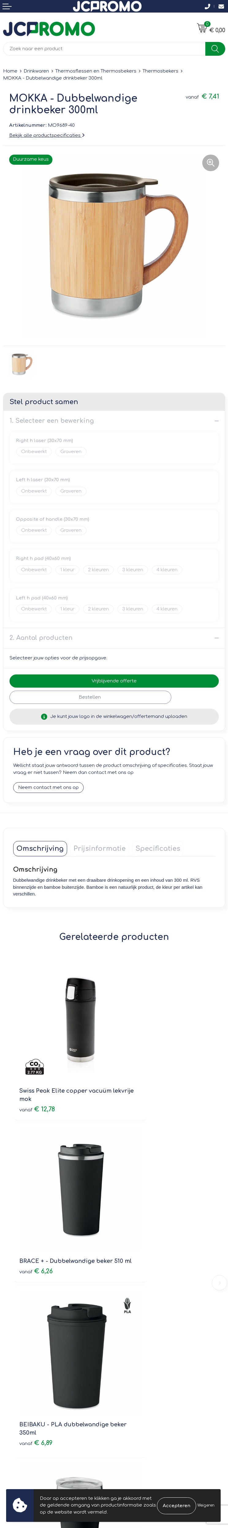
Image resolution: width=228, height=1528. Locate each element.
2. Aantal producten (41, 637)
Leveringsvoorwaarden (143, 1366)
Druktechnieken (135, 1300)
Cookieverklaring (136, 1375)
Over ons (127, 1274)
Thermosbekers (160, 71)
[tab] (40, 848)
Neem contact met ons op (48, 787)
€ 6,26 (137, 1075)
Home (10, 71)
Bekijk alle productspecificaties (47, 135)
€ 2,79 (137, 1212)
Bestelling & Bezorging (29, 1375)
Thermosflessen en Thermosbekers (95, 71)
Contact (12, 1366)
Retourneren (17, 1384)
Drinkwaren (36, 71)
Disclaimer (129, 1392)
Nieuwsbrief (130, 1283)
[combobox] (104, 49)
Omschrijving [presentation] (40, 848)
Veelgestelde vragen (141, 1291)
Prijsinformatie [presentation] (100, 848)
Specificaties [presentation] (157, 848)
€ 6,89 (35, 1212)
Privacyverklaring (136, 1384)
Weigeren (206, 1505)
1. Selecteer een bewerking (52, 420)
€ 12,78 (37, 1075)
